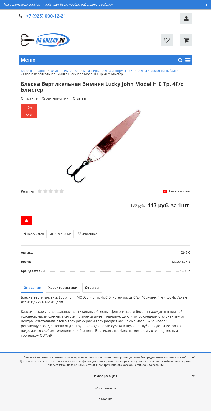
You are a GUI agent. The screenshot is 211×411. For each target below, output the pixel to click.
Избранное (87, 234)
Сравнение (60, 234)
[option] (105, 143)
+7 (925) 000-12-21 (46, 16)
